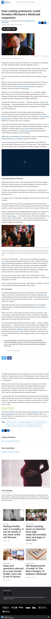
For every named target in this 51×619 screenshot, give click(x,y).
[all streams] (49, 617)
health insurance (40, 422)
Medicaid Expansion (25, 422)
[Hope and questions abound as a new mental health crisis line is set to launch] (13, 554)
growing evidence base (27, 131)
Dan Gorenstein (8, 448)
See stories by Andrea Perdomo (11, 441)
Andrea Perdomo (26, 21)
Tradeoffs (35, 412)
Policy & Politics (30, 563)
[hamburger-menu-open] (2, 2)
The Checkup (7, 491)
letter (25, 82)
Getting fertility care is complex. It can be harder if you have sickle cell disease (13, 531)
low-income (41, 307)
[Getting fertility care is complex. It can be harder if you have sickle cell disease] (13, 515)
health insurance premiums (14, 425)
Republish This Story (7, 408)
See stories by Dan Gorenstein (10, 452)
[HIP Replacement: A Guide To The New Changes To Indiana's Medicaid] (36, 554)
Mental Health (6, 563)
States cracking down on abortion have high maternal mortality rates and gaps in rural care (36, 533)
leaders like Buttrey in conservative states (15, 138)
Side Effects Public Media (33, 425)
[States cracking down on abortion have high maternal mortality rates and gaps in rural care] (36, 515)
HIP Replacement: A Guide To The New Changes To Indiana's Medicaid (36, 569)
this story (4, 418)
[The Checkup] (25, 473)
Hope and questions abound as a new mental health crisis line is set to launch (13, 571)
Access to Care (11, 422)
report (3, 263)
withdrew (20, 329)
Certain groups (11, 216)
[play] (2, 617)
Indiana (41, 102)
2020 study (40, 295)
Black (33, 307)
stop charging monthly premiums (25, 86)
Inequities (5, 524)
